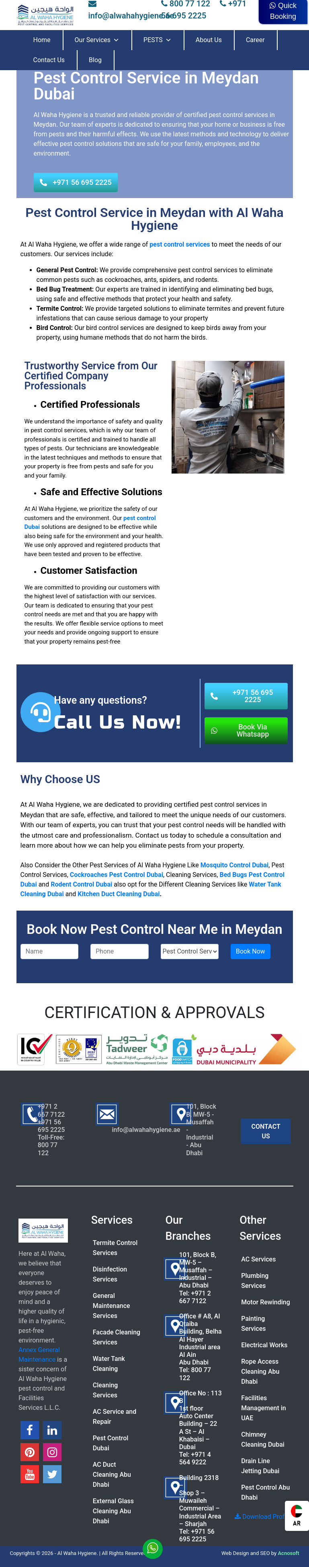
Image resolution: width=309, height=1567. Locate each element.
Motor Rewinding (265, 1302)
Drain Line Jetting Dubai (260, 1466)
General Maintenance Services (111, 1306)
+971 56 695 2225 (197, 1535)
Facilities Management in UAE (263, 1408)
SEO (265, 1553)
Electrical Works (264, 1345)
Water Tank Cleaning (109, 1364)
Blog (95, 60)
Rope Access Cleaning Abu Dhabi (260, 1371)
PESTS (157, 40)
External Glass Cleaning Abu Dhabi (113, 1511)
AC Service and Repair (114, 1416)
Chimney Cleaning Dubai (262, 1439)
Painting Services (253, 1323)
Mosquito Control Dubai (235, 865)
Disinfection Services (110, 1274)
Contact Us (49, 60)
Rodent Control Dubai (81, 884)
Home (42, 40)
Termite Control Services (115, 1248)
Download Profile (263, 1516)
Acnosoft (288, 1553)
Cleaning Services (105, 1390)
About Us (209, 40)
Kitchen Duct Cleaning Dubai (119, 894)
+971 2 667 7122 (195, 1297)
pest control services (179, 244)
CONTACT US (265, 1131)
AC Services (258, 1259)
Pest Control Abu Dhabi (265, 1492)
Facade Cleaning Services (116, 1337)
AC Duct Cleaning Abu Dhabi (112, 1474)
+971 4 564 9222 (195, 1458)
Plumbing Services (254, 1281)
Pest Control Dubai (111, 1443)
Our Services (97, 40)
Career (255, 40)
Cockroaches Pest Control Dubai (116, 875)
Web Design (235, 1553)
